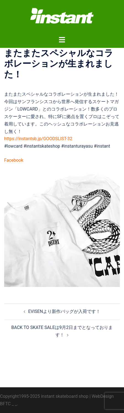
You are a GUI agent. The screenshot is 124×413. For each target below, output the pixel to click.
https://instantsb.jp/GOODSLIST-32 (38, 138)
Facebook (13, 160)
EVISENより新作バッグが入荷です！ (64, 311)
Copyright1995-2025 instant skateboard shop (44, 396)
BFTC (5, 403)
